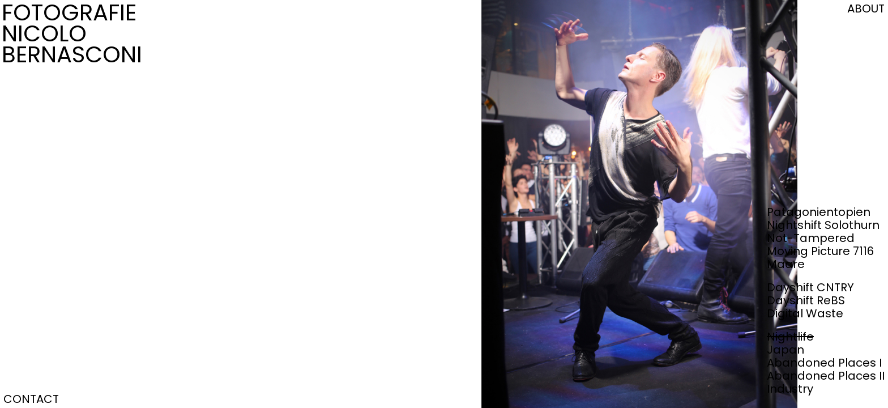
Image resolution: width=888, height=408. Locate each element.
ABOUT (866, 8)
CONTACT (31, 399)
